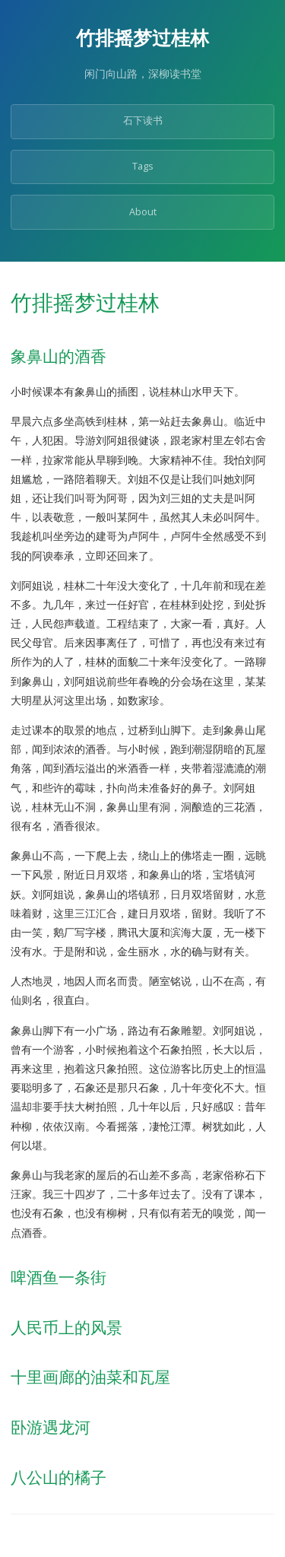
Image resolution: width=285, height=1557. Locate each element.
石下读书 (143, 120)
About (143, 211)
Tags (143, 166)
